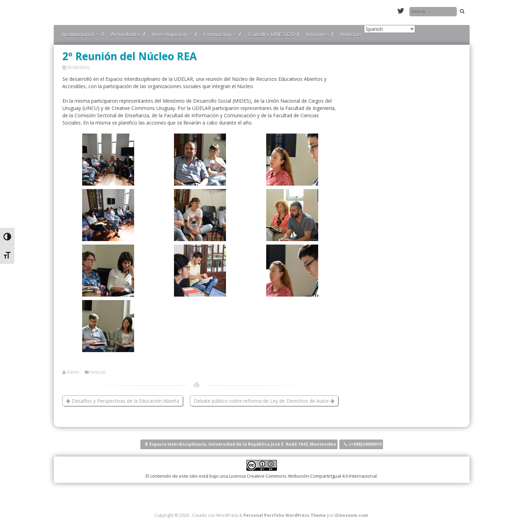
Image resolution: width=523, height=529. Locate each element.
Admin (73, 372)
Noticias (350, 34)
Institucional (78, 34)
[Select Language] (389, 29)
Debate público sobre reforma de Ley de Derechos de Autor (264, 401)
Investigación (169, 34)
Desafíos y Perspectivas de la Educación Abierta (122, 401)
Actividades (126, 34)
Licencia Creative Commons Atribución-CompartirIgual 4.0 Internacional (303, 476)
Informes (317, 34)
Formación (218, 34)
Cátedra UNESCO (271, 34)
